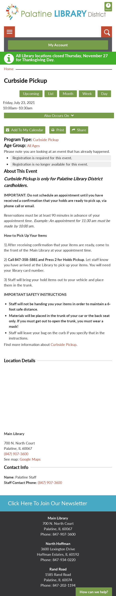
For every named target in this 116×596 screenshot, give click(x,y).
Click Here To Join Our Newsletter (47, 503)
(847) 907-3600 (16, 454)
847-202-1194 (64, 585)
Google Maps (30, 459)
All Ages (33, 145)
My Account (58, 45)
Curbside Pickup (46, 139)
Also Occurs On (59, 115)
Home (9, 69)
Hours (108, 7)
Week (87, 93)
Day (104, 93)
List (50, 93)
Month (68, 93)
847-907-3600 (64, 534)
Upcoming (31, 93)
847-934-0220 (64, 560)
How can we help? (94, 592)
